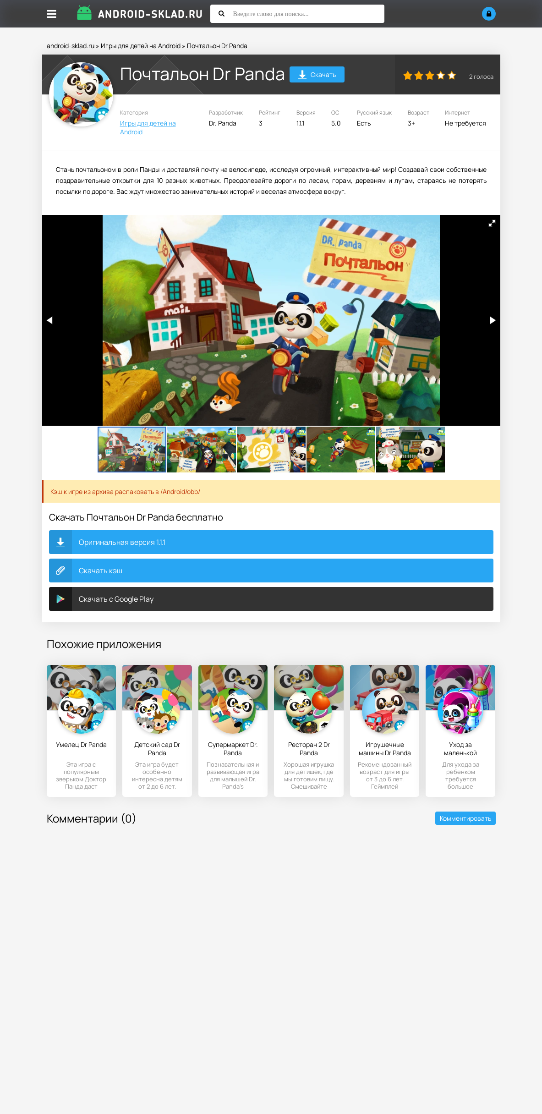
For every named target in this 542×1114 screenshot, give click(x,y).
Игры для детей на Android (141, 45)
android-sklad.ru (70, 45)
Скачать (317, 76)
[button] (492, 223)
